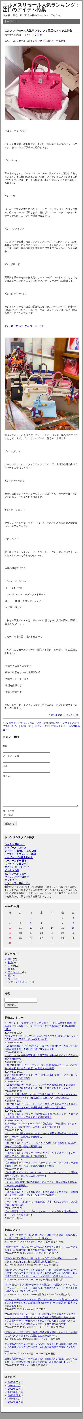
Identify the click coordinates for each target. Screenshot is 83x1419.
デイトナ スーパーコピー (18, 872)
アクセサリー (15, 977)
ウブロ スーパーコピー (17, 882)
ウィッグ (13, 984)
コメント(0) (72, 715)
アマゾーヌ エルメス (15, 853)
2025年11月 (14, 1407)
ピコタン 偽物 (12, 876)
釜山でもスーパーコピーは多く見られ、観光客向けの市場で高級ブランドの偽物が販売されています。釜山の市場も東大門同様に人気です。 (41, 1352)
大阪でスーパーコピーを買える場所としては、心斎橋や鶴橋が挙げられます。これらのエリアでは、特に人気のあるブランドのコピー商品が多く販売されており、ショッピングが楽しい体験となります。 (41, 1278)
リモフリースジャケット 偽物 (20, 859)
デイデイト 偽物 (13, 856)
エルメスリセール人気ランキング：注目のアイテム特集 (41, 7)
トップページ (12, 21)
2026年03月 (14, 1394)
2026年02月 (14, 1397)
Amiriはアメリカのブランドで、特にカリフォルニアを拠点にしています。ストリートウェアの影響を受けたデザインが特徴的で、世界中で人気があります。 (41, 1308)
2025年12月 (14, 1404)
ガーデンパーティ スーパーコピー (28, 326)
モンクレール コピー (15, 879)
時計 (10, 964)
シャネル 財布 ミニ (15, 849)
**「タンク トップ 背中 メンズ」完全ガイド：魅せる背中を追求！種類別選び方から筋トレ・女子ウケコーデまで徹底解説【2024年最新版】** (40, 1031)
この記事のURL (56, 715)
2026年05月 (14, 1387)
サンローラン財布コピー (17, 888)
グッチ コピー (12, 885)
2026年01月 (14, 1400)
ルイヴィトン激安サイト (17, 869)
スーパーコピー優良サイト (19, 862)
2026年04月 (14, 1391)
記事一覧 (26, 726)
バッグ (38, 35)
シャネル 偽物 (29, 856)
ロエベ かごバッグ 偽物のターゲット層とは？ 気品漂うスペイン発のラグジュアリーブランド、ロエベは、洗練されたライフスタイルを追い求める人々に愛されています (41, 1293)
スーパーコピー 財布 (15, 866)
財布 (10, 968)
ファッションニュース (20, 987)
